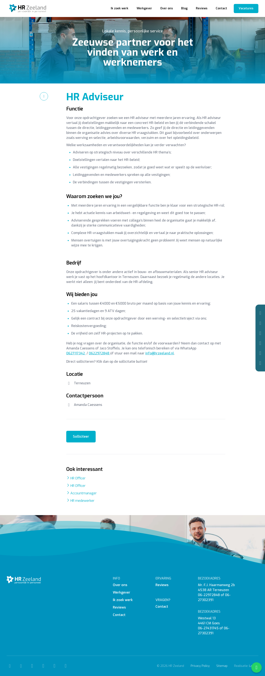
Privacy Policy (200, 666)
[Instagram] (260, 343)
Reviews (201, 8)
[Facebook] (260, 333)
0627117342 (76, 353)
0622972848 (99, 353)
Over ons (166, 8)
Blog (184, 8)
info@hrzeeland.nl (159, 353)
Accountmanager (83, 493)
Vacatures (246, 8)
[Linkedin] (260, 353)
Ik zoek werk (119, 8)
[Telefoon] (260, 313)
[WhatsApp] (260, 363)
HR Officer (78, 478)
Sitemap (222, 666)
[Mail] (260, 323)
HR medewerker (82, 500)
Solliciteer (81, 436)
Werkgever (144, 8)
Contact (221, 8)
